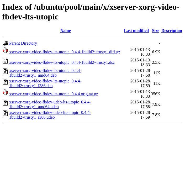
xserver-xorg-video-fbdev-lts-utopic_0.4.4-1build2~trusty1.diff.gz (64, 52)
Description (171, 30)
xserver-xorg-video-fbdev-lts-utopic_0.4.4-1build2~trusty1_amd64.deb (45, 72)
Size (155, 30)
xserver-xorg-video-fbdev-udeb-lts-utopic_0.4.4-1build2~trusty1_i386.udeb (50, 114)
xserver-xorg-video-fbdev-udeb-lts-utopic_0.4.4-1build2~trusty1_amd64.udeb (50, 104)
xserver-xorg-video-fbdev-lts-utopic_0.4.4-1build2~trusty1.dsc (62, 62)
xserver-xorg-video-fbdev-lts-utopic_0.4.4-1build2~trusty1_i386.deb (45, 83)
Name (65, 30)
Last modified (136, 30)
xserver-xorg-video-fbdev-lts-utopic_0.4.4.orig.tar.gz (53, 94)
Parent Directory (23, 43)
